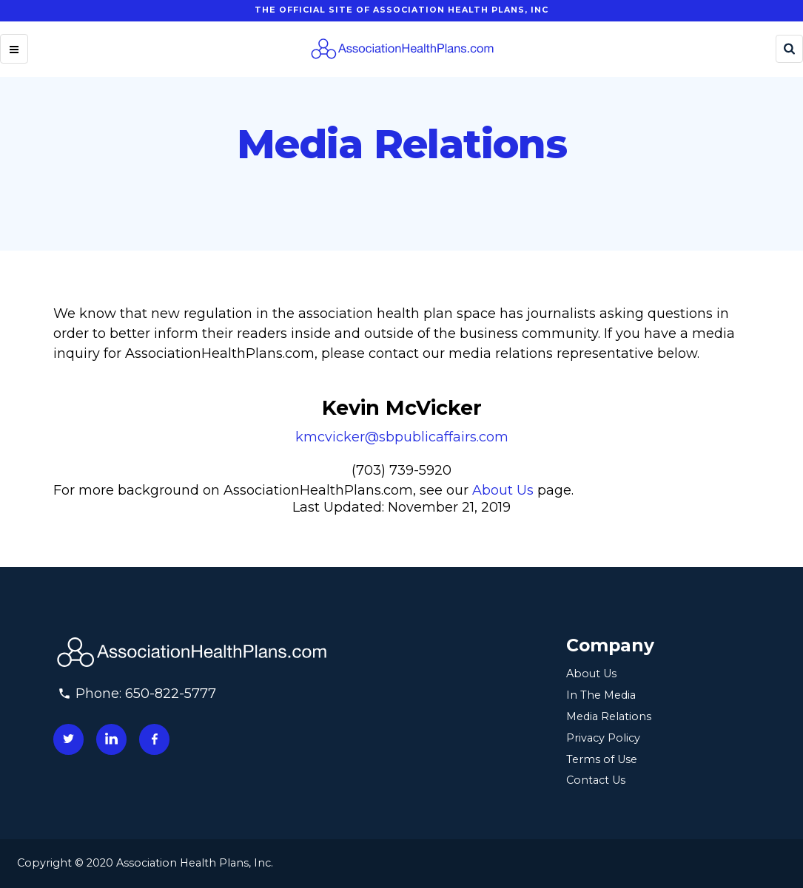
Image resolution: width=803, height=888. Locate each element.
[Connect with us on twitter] (68, 739)
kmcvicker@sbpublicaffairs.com (401, 437)
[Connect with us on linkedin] (111, 739)
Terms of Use (601, 759)
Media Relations (608, 716)
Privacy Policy (603, 738)
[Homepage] (402, 48)
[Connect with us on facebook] (154, 739)
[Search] (789, 49)
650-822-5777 (170, 693)
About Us (503, 490)
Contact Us (595, 780)
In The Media (601, 695)
